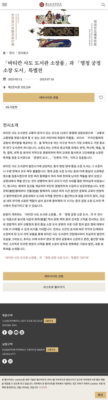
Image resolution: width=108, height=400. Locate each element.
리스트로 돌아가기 (54, 287)
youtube (16, 332)
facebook (4, 332)
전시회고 (23, 53)
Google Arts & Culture (22, 332)
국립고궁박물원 (50, 4)
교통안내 (49, 320)
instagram (10, 332)
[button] (96, 5)
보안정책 (43, 387)
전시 (11, 53)
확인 (100, 395)
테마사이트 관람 (48, 97)
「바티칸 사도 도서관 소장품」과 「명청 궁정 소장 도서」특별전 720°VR (45, 257)
